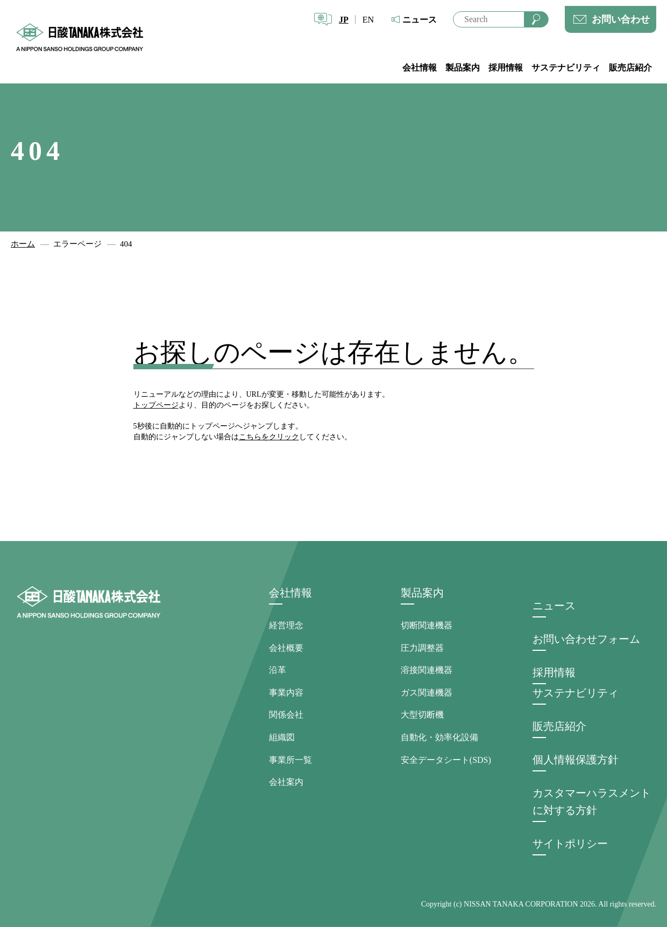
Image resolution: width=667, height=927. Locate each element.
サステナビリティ (565, 67)
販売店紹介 (630, 67)
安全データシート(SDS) (446, 759)
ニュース (419, 19)
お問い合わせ (621, 19)
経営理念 (286, 625)
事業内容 (286, 692)
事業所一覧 (290, 759)
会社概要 (286, 647)
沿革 (277, 670)
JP (344, 19)
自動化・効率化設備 (439, 737)
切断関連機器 (426, 625)
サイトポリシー (570, 843)
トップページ (156, 405)
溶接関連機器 (426, 670)
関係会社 (286, 714)
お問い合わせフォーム (586, 639)
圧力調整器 (422, 647)
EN (368, 19)
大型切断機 (422, 714)
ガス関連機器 (426, 692)
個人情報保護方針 (576, 760)
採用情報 (505, 67)
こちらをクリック (269, 437)
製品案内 (462, 67)
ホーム (23, 244)
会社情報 (419, 67)
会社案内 (286, 781)
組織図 (282, 737)
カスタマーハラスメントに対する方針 (592, 801)
